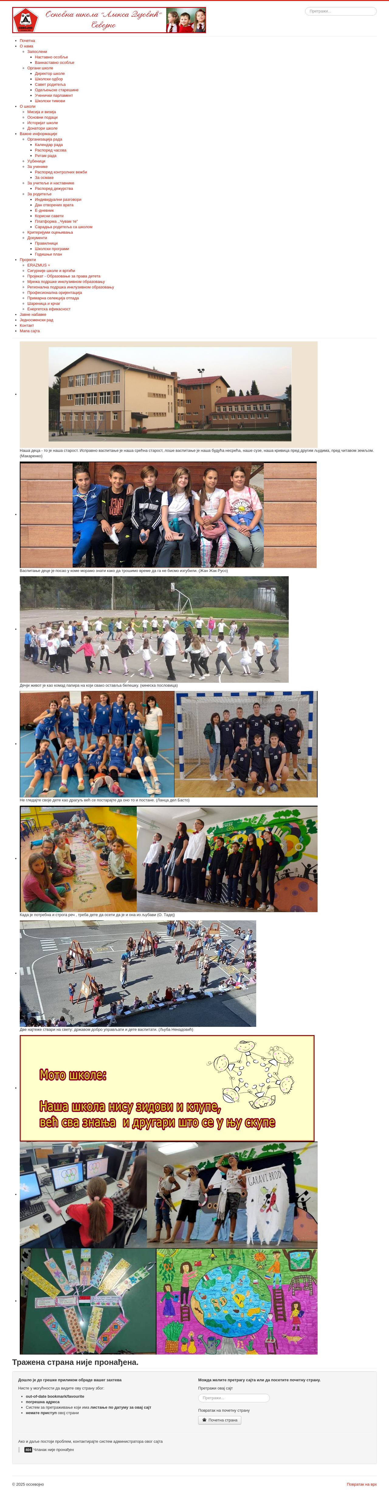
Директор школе (50, 73)
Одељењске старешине (57, 90)
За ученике (37, 166)
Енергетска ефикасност (49, 309)
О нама (26, 46)
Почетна (27, 40)
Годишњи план (48, 254)
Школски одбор (49, 79)
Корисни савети (49, 216)
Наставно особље (51, 57)
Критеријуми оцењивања (50, 232)
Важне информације (38, 133)
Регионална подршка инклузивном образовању (70, 287)
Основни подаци (42, 117)
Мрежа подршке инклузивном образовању (66, 281)
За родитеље (39, 194)
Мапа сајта (30, 331)
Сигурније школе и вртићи (51, 270)
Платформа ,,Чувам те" (56, 221)
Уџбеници (36, 161)
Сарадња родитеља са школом (63, 227)
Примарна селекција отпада (53, 298)
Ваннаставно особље (54, 62)
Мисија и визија (41, 112)
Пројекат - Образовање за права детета (64, 276)
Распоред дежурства (54, 188)
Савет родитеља (50, 84)
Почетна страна (219, 1420)
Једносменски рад (36, 320)
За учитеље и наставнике (50, 183)
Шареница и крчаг (43, 303)
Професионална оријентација (54, 292)
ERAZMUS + (38, 265)
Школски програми (52, 248)
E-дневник (44, 210)
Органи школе (40, 68)
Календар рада (49, 144)
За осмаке (44, 177)
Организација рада (44, 139)
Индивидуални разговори (58, 199)
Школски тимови (50, 101)
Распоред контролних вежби (61, 172)
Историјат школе (42, 122)
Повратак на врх (362, 1484)
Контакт (27, 325)
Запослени (37, 51)
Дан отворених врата (54, 205)
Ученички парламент (54, 95)
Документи (37, 237)
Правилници (46, 243)
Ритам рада (46, 155)
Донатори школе (42, 128)
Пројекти (28, 259)
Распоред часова (50, 150)
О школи (28, 106)
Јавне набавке (33, 314)
